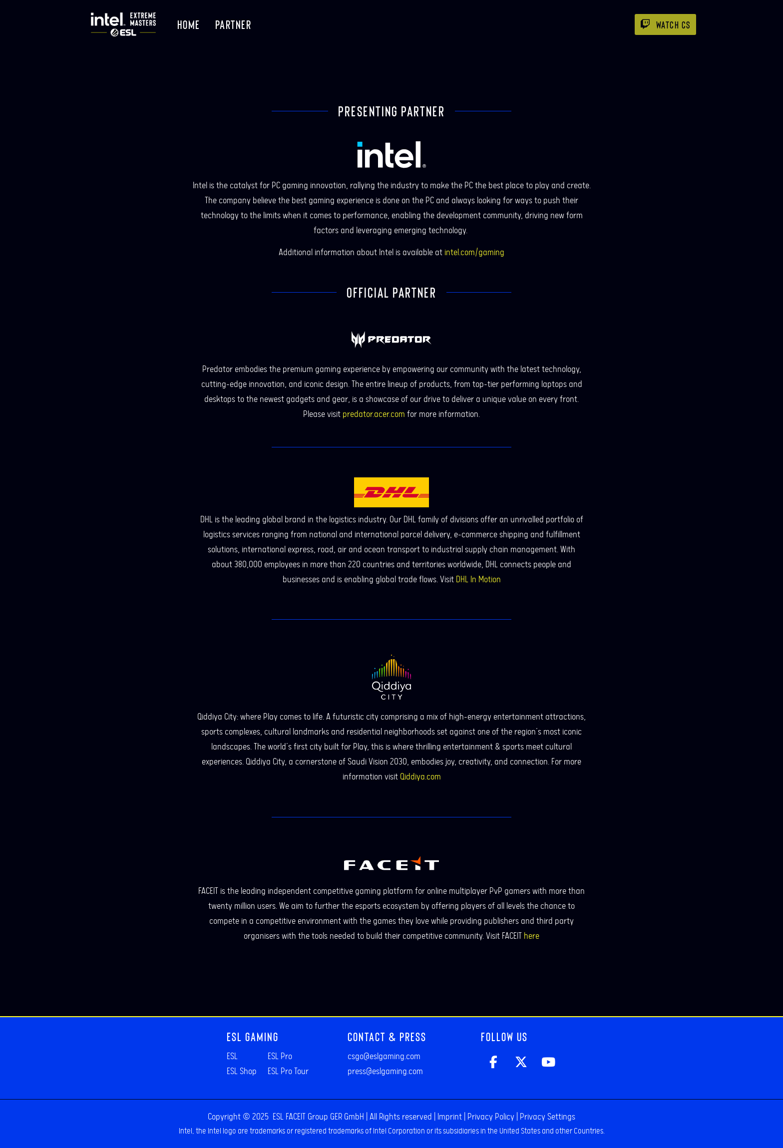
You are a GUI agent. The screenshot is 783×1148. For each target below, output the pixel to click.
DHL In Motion (478, 580)
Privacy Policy (490, 1117)
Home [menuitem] (188, 24)
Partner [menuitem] (233, 24)
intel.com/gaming (474, 253)
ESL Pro (280, 1057)
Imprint (449, 1117)
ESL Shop (242, 1072)
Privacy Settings (547, 1117)
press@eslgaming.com (385, 1072)
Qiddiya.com (420, 777)
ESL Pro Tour (288, 1072)
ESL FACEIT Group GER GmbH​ (318, 1117)
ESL (232, 1057)
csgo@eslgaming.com (384, 1057)
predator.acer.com (374, 414)
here (531, 936)
